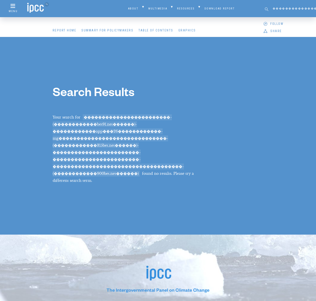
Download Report (220, 8)
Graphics (187, 30)
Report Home (65, 30)
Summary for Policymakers (107, 30)
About (133, 8)
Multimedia (157, 8)
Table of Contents (155, 30)
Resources (186, 8)
